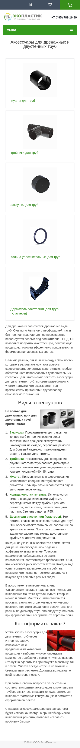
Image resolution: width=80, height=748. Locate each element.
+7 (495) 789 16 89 (64, 17)
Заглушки (17, 432)
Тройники (17, 458)
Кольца (15, 494)
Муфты (15, 476)
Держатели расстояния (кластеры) (35, 516)
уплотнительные (33, 494)
